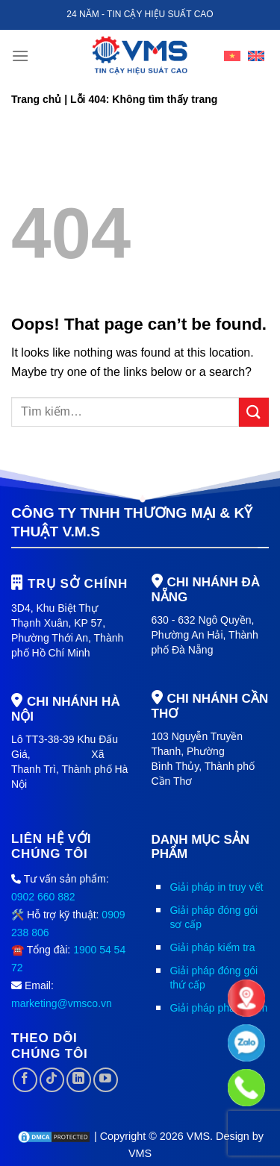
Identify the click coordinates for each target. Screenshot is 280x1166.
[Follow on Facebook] (25, 1080)
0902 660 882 (43, 897)
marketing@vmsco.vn (61, 1003)
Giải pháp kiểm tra (212, 947)
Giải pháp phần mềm (218, 1008)
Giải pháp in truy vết (216, 887)
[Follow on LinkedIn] (78, 1080)
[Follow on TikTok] (52, 1080)
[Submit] (254, 412)
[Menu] (20, 55)
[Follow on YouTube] (105, 1080)
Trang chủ (36, 99)
